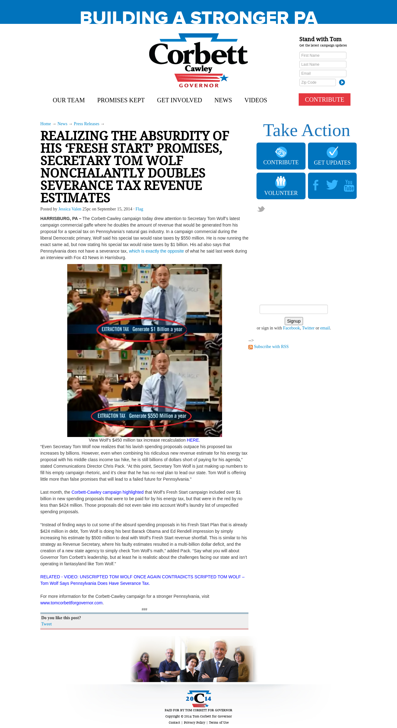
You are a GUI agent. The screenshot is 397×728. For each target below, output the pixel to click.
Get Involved (179, 100)
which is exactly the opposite (156, 251)
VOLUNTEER (281, 186)
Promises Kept (121, 100)
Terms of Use (219, 723)
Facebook (291, 328)
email (325, 328)
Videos (255, 100)
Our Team (69, 100)
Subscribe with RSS (271, 346)
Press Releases (86, 123)
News (223, 100)
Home (45, 123)
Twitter (308, 328)
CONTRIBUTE (324, 99)
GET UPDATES (332, 156)
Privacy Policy (194, 723)
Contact (174, 723)
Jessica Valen (69, 209)
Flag (139, 209)
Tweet (46, 624)
